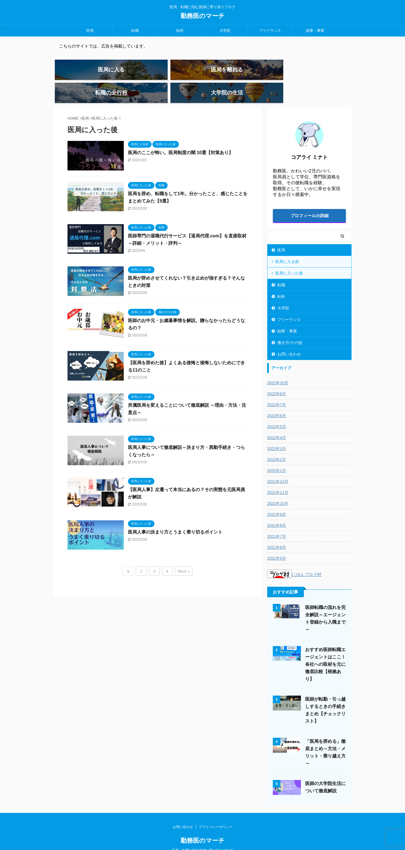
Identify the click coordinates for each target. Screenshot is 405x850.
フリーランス (270, 30)
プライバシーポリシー (216, 812)
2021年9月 (276, 499)
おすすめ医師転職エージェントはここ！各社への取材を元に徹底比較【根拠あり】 (325, 649)
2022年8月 (276, 378)
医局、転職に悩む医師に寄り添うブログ (202, 835)
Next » (183, 555)
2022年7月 (276, 389)
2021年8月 (276, 510)
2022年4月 (276, 422)
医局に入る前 (287, 246)
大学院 (224, 30)
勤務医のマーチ (203, 15)
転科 (180, 30)
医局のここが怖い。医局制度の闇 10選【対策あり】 (180, 137)
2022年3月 (276, 433)
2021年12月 (277, 466)
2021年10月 (277, 488)
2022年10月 (277, 367)
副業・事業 (315, 30)
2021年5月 (276, 543)
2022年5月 (276, 411)
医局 (90, 30)
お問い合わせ (289, 339)
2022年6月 (276, 400)
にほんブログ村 (294, 559)
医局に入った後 (289, 258)
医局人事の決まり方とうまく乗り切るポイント (175, 516)
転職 (135, 30)
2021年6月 (276, 532)
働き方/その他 (289, 327)
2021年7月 (276, 521)
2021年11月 (277, 477)
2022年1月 (276, 455)
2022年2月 (276, 444)
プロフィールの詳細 (309, 200)
